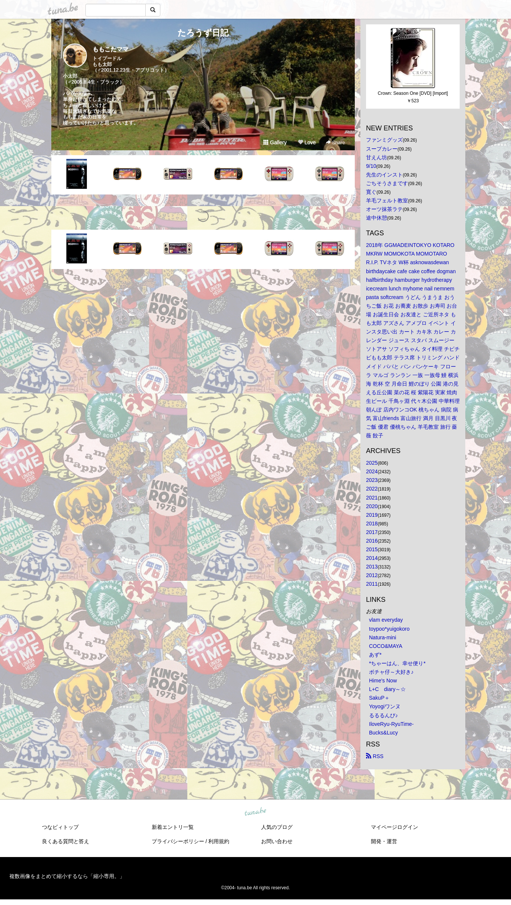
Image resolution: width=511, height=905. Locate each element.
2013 (372, 567)
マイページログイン (394, 827)
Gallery (275, 142)
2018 (372, 524)
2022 (372, 489)
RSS (375, 756)
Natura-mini (382, 637)
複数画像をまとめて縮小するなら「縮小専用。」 (67, 876)
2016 (372, 541)
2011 (372, 584)
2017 (372, 532)
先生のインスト (384, 175)
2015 (372, 549)
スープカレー (381, 149)
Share (335, 142)
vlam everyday (386, 620)
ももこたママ (110, 49)
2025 (372, 463)
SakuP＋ (379, 698)
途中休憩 (376, 218)
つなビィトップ (60, 827)
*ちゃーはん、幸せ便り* (397, 663)
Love (307, 142)
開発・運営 (384, 841)
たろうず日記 (203, 32)
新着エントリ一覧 (173, 827)
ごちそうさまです (387, 183)
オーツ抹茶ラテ (384, 209)
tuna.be (255, 811)
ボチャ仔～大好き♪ (391, 672)
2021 (372, 498)
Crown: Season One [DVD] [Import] (413, 93)
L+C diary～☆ (387, 689)
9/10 (371, 166)
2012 (372, 575)
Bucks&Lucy (383, 733)
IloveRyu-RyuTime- (391, 724)
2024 (372, 471)
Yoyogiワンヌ (384, 706)
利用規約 (218, 841)
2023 (372, 480)
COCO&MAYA (385, 646)
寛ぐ (371, 192)
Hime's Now (383, 681)
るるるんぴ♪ (383, 715)
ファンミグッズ (384, 140)
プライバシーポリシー (178, 841)
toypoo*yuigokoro (389, 629)
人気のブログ (277, 827)
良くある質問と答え (65, 841)
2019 (372, 515)
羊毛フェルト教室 (387, 200)
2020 (372, 506)
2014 (372, 558)
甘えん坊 (376, 157)
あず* (375, 655)
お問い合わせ (277, 841)
